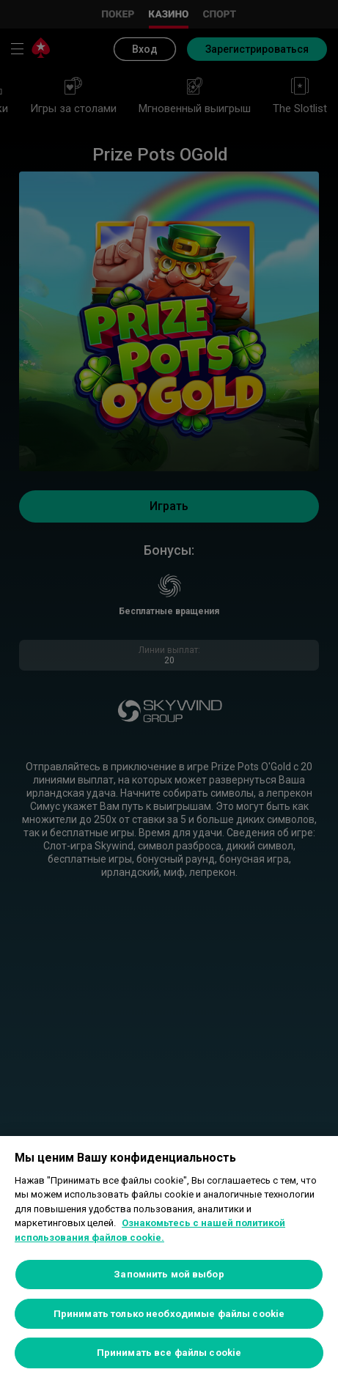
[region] (169, 1259)
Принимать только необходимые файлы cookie (169, 1313)
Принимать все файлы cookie (169, 1352)
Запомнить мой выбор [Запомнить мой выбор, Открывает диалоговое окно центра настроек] (169, 1274)
